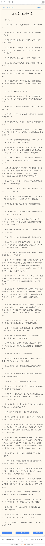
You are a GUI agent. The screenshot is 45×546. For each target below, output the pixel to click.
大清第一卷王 (10, 7)
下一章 (38, 533)
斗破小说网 (22, 544)
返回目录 (22, 533)
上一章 (7, 533)
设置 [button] (39, 7)
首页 (4, 7)
